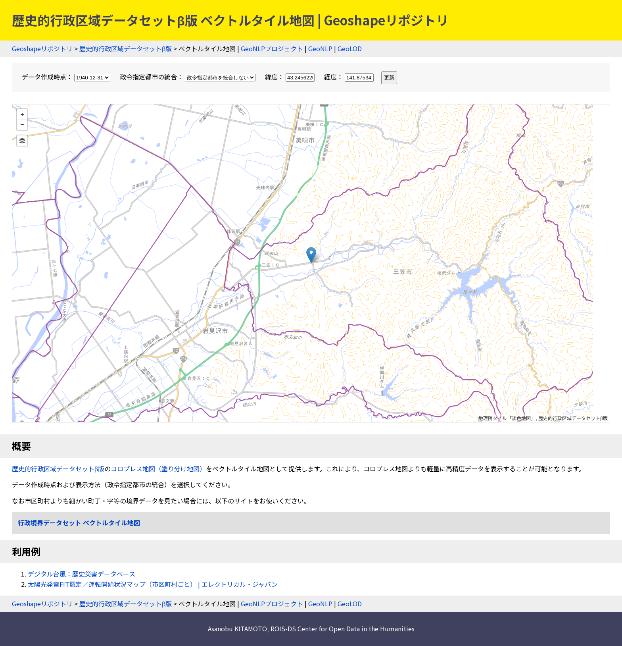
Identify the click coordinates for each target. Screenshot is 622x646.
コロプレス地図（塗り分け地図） (158, 468)
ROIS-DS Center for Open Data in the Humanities (343, 628)
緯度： (290, 76)
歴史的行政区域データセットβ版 (125, 48)
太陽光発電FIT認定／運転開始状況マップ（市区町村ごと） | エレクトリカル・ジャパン (153, 584)
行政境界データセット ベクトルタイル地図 (79, 522)
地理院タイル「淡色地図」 (507, 418)
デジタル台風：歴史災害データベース (81, 574)
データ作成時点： (67, 76)
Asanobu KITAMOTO (237, 628)
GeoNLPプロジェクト (272, 48)
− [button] (22, 125)
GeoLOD (350, 48)
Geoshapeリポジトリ (42, 48)
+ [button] (22, 114)
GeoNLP (320, 48)
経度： (349, 76)
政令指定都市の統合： (188, 76)
